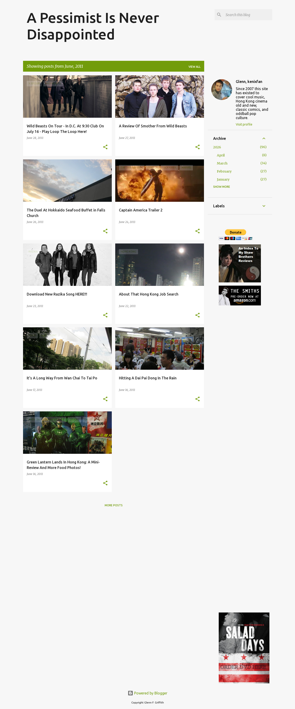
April (221, 155)
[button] (105, 147)
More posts (114, 505)
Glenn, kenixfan (249, 81)
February (224, 171)
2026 (217, 147)
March (222, 163)
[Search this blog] (248, 14)
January (223, 179)
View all (195, 66)
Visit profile (244, 124)
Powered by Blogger (147, 693)
